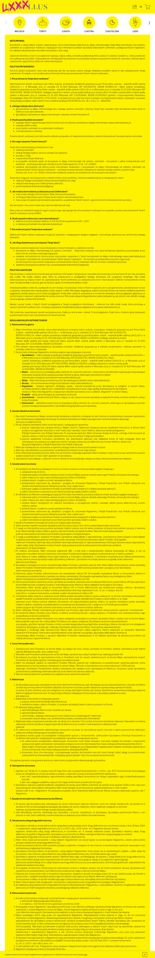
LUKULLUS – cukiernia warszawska (26, 6)
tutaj (85, 954)
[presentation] (6, 22)
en (141, 6)
